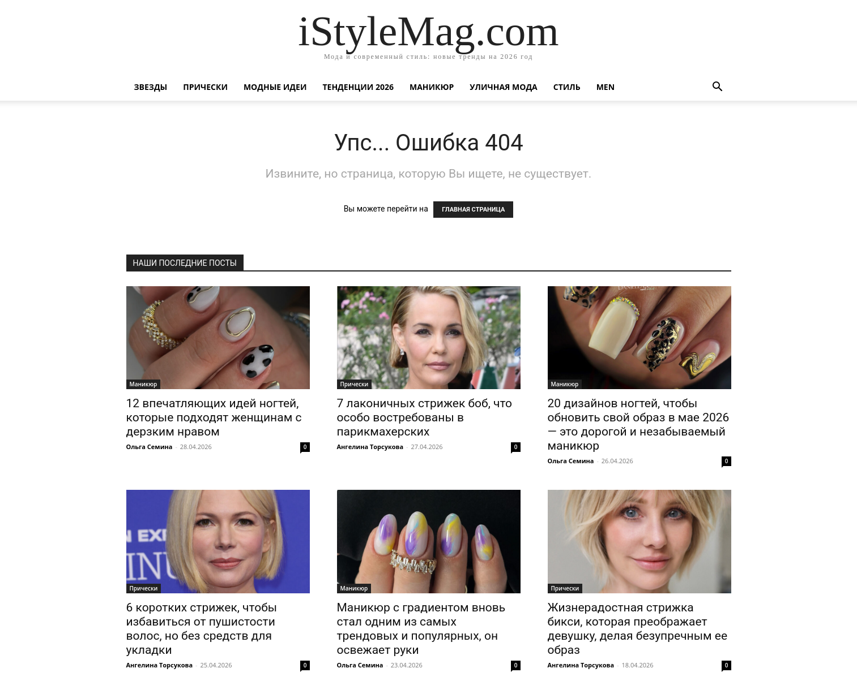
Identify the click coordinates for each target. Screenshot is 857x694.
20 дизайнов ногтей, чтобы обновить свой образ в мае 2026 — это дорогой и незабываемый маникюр (639, 424)
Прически (205, 86)
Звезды (151, 86)
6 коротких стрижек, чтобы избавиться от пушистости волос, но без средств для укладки (202, 629)
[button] (717, 88)
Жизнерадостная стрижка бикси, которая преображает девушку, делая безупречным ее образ (638, 629)
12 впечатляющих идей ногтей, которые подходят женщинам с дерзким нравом (214, 417)
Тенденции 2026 (358, 86)
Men (605, 86)
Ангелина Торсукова (370, 446)
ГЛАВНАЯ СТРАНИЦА (473, 209)
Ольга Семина (149, 446)
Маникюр (432, 86)
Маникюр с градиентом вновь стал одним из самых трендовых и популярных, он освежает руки (421, 629)
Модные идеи (275, 86)
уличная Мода (503, 86)
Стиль (567, 86)
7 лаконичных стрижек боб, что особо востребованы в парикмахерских (425, 417)
